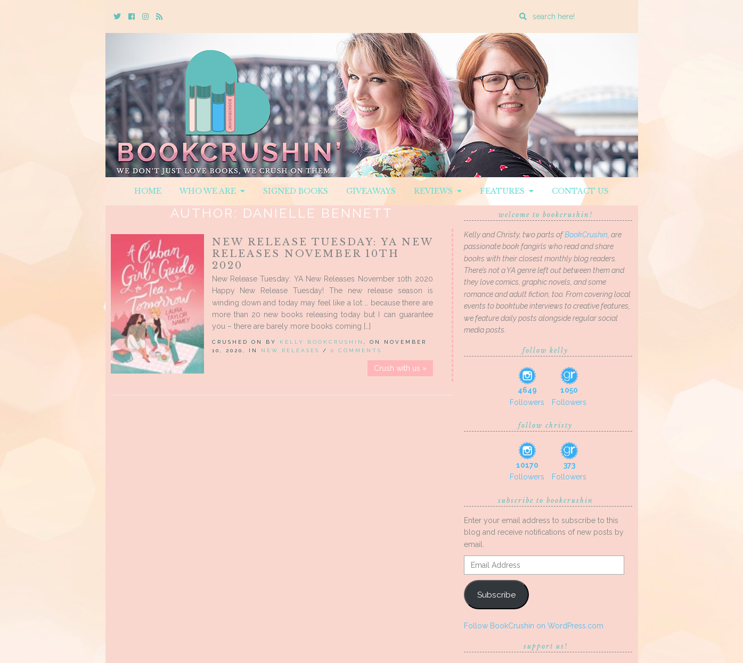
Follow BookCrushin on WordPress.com (533, 625)
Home (147, 191)
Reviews (438, 191)
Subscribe (496, 595)
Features (507, 191)
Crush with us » (400, 368)
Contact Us (580, 191)
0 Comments (356, 350)
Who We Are (212, 191)
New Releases (290, 350)
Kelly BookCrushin (322, 342)
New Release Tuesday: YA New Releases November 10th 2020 (322, 253)
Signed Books (295, 191)
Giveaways (371, 191)
